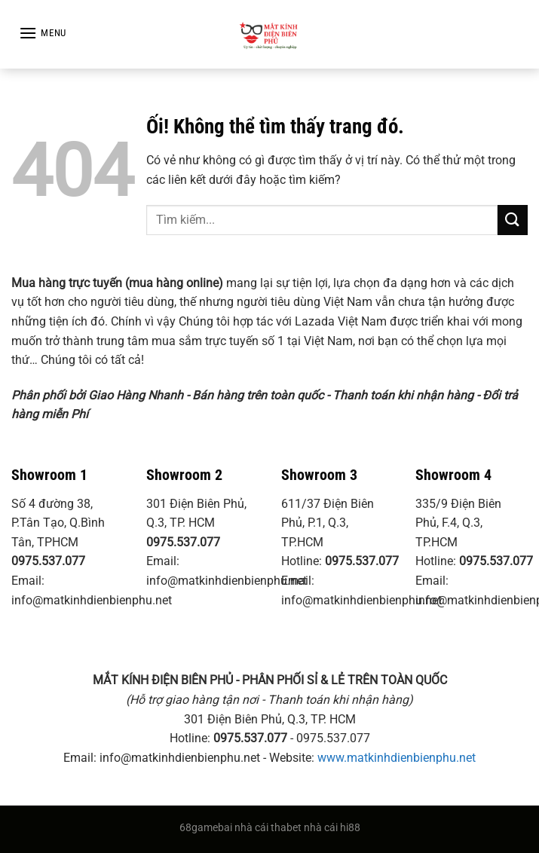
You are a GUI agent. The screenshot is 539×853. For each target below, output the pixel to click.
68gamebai (205, 827)
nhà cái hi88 (332, 827)
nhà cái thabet (268, 827)
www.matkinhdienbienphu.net (396, 758)
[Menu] (42, 33)
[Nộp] (513, 219)
